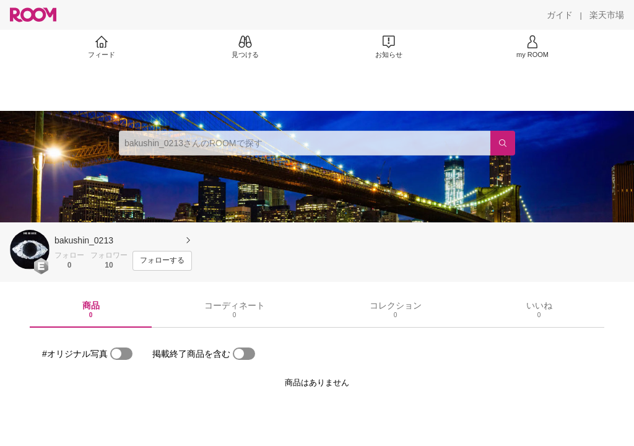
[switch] (121, 354)
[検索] (502, 143)
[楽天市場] (606, 14)
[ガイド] (560, 14)
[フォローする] (162, 261)
